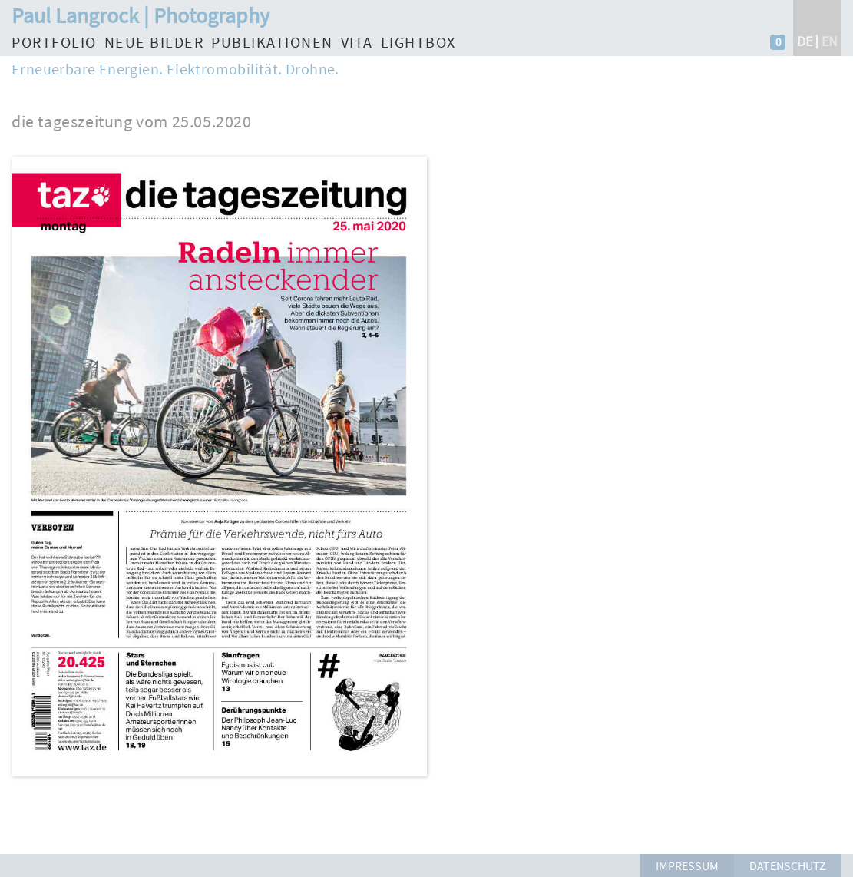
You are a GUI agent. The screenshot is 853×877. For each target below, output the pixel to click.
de (804, 41)
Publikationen (272, 41)
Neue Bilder (154, 41)
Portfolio (54, 41)
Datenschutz (787, 865)
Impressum (687, 865)
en (830, 41)
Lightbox (418, 41)
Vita (357, 41)
